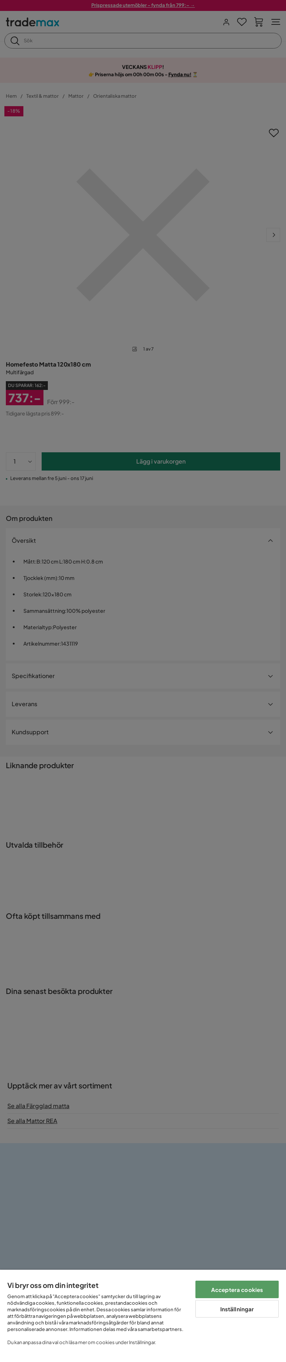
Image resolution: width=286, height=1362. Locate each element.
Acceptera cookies (237, 1289)
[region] (143, 1316)
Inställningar (237, 1308)
